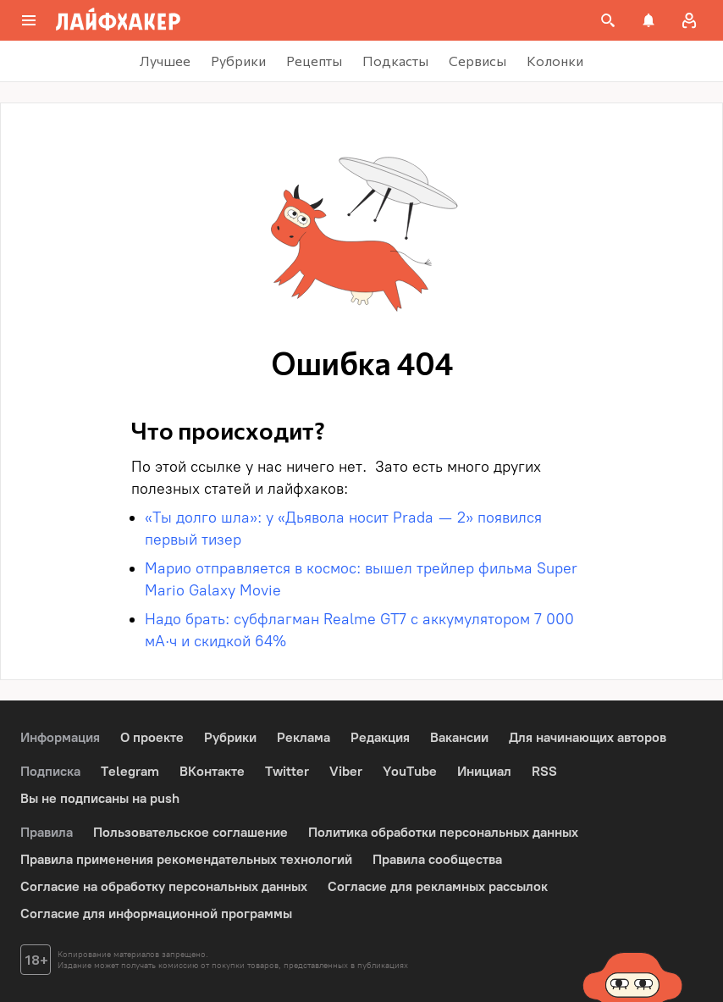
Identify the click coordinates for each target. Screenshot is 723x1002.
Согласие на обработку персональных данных (163, 886)
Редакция (380, 737)
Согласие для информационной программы (156, 913)
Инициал (484, 771)
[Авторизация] (689, 20)
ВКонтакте (212, 771)
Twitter (287, 771)
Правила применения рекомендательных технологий (186, 859)
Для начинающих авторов (587, 737)
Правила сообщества (437, 859)
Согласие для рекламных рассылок (438, 886)
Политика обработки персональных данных (443, 832)
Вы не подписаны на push (99, 798)
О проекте (152, 737)
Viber (345, 771)
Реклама (303, 737)
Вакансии (459, 737)
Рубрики (230, 737)
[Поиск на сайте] (608, 20)
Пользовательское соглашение (190, 832)
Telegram (130, 771)
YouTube (410, 771)
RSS (544, 771)
